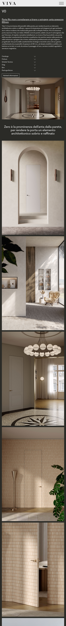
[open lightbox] (33, 188)
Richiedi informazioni (10, 75)
